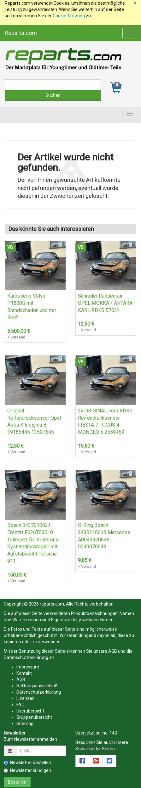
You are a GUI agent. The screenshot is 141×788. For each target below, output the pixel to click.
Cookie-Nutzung (69, 15)
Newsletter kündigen (27, 770)
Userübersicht (30, 710)
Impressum (27, 666)
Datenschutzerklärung (26, 657)
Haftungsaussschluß (37, 685)
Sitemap (24, 723)
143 (113, 732)
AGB (112, 651)
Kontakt (24, 673)
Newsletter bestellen (27, 762)
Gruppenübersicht (34, 717)
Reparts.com (21, 33)
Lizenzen (25, 698)
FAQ (20, 704)
